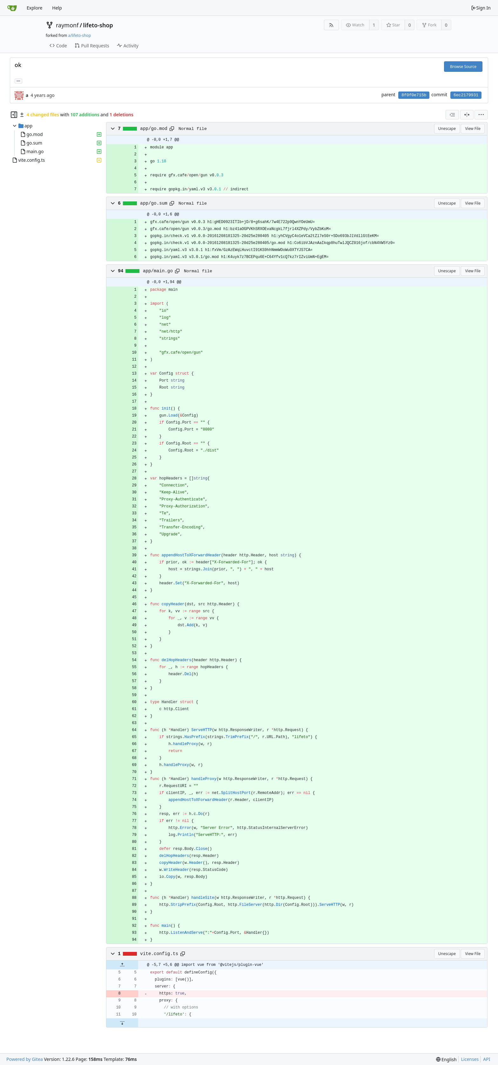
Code (58, 46)
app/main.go (158, 271)
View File (473, 128)
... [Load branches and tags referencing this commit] (18, 80)
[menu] (481, 114)
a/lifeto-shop (79, 35)
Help (57, 8)
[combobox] (452, 114)
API (486, 1059)
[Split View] (467, 114)
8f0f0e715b (413, 95)
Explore (34, 8)
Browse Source (463, 66)
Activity (127, 46)
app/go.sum (153, 203)
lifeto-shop (98, 25)
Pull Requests (92, 46)
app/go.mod (153, 128)
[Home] (12, 8)
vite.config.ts (159, 953)
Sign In (481, 8)
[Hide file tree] (14, 115)
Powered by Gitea (24, 1059)
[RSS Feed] (331, 25)
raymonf (67, 25)
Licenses (470, 1059)
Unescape (447, 128)
